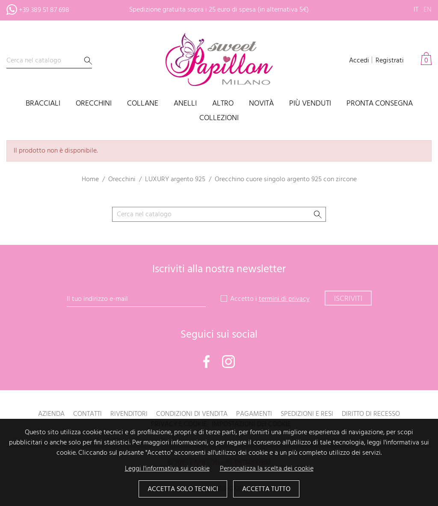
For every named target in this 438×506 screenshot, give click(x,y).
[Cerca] (49, 60)
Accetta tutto (266, 489)
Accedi (359, 60)
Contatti (87, 414)
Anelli (185, 104)
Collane (142, 104)
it (416, 9)
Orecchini (94, 104)
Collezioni (219, 118)
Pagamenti (254, 414)
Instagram (228, 361)
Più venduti (310, 104)
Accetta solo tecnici (183, 489)
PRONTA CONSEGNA (379, 104)
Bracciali (43, 104)
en (427, 9)
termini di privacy (284, 299)
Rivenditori (129, 414)
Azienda (51, 414)
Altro (223, 104)
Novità (261, 104)
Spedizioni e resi (307, 414)
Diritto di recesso (371, 414)
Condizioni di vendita (192, 414)
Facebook (206, 361)
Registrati (390, 60)
